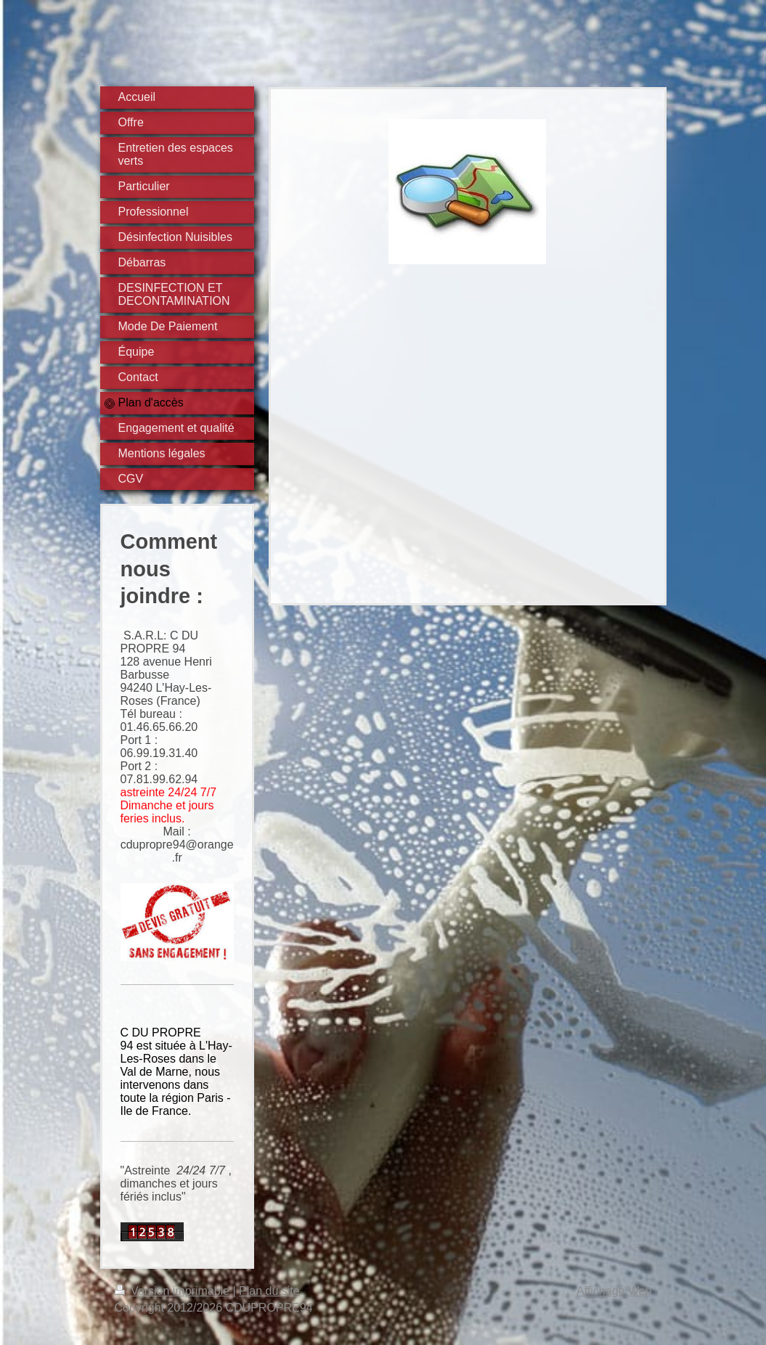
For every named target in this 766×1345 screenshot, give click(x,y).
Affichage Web (613, 1291)
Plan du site (269, 1291)
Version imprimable (174, 1291)
